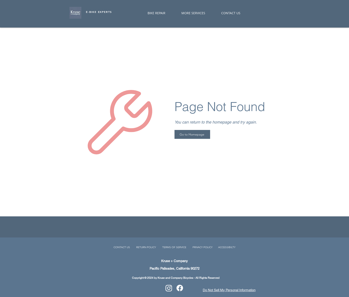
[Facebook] (179, 288)
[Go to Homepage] (192, 134)
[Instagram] (168, 288)
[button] (189, 13)
